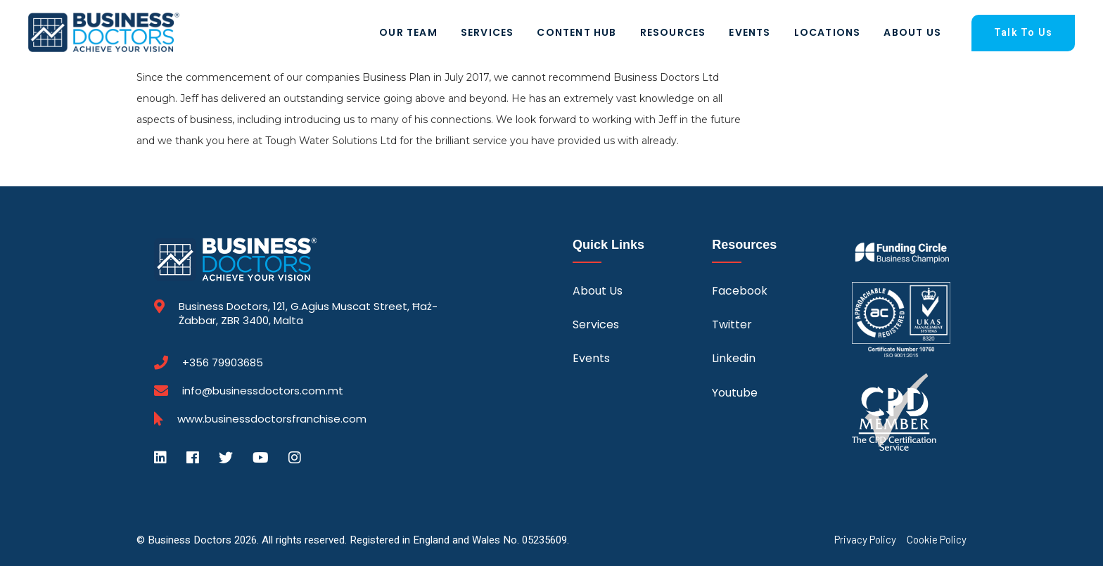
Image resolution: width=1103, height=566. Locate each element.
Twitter (732, 324)
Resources (673, 32)
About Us (912, 32)
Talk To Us (1023, 32)
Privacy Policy (865, 540)
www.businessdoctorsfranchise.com (271, 419)
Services (487, 32)
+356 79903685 (222, 363)
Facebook (739, 291)
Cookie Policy (937, 540)
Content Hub (576, 32)
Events (749, 32)
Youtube (735, 393)
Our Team (408, 32)
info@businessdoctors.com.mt (262, 390)
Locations (827, 32)
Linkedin (733, 358)
